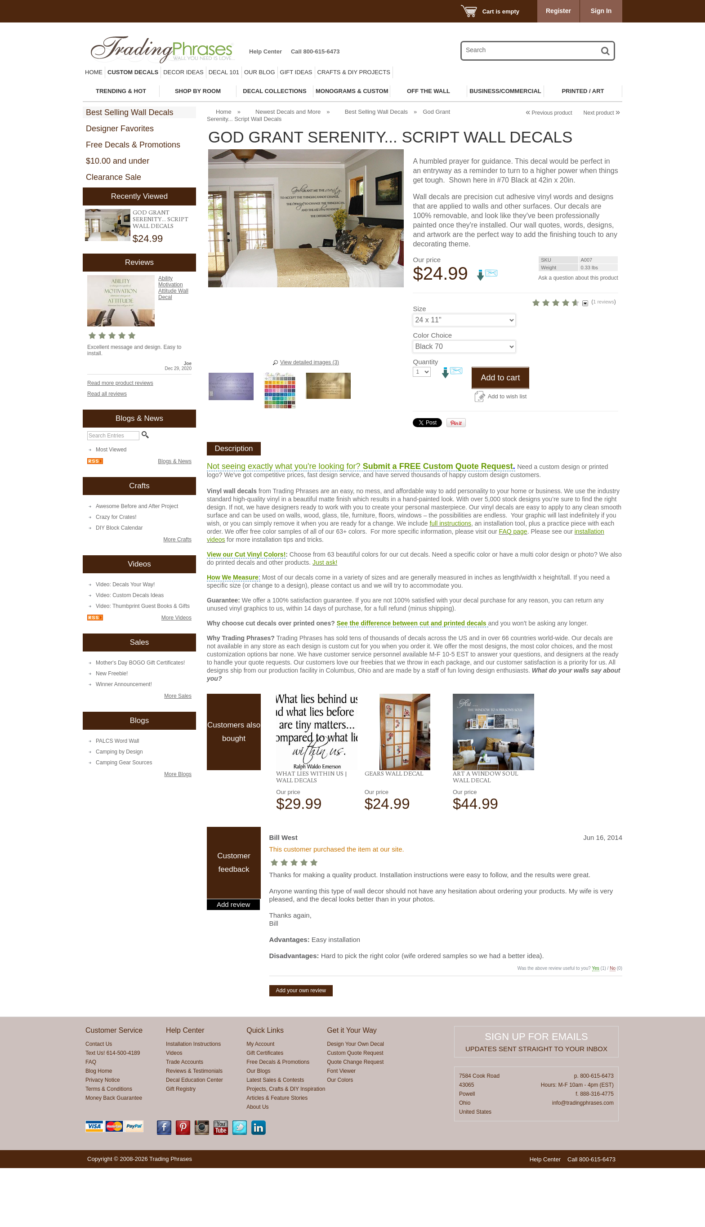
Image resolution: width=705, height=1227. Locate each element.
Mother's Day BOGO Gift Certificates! (140, 663)
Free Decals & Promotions (133, 144)
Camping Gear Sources (124, 762)
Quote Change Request (355, 1121)
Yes (595, 1027)
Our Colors (340, 1139)
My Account (260, 1103)
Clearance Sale (113, 177)
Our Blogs (258, 1130)
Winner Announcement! (124, 684)
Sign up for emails (536, 1095)
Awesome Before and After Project (137, 506)
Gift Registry (181, 1148)
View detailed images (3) (309, 362)
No (613, 1027)
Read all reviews (107, 394)
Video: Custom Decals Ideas (130, 595)
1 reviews (564, 345)
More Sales (178, 696)
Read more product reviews (120, 383)
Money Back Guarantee (113, 1157)
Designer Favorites (120, 128)
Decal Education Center (194, 1139)
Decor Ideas (183, 72)
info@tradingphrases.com (583, 1162)
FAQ (90, 1121)
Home (94, 72)
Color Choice (432, 394)
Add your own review (301, 1049)
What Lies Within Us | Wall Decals (311, 835)
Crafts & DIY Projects (353, 72)
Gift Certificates (264, 1112)
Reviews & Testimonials (194, 1130)
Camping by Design (119, 752)
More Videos (176, 618)
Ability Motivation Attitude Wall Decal (173, 287)
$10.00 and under (117, 160)
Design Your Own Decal (355, 1103)
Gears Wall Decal (394, 832)
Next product (602, 113)
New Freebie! (112, 673)
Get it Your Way (352, 1089)
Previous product (549, 113)
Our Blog (259, 72)
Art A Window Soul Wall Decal (485, 835)
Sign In (601, 10)
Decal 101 (224, 72)
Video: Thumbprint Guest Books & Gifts (143, 606)
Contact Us (98, 1103)
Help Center (265, 51)
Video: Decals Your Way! (125, 584)
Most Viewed (111, 449)
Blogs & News (175, 461)
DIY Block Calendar (119, 528)
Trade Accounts (184, 1121)
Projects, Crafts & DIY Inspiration (285, 1148)
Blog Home (98, 1130)
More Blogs (178, 774)
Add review (233, 963)
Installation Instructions (193, 1103)
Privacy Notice (102, 1139)
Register (558, 10)
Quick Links (265, 1089)
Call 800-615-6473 (315, 51)
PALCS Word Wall (117, 741)
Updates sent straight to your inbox (536, 1107)
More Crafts (177, 539)
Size (419, 367)
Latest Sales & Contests (275, 1139)
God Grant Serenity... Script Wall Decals (160, 219)
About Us (257, 1166)
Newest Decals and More (288, 111)
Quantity (425, 420)
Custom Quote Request (355, 1112)
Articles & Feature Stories (277, 1157)
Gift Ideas (296, 72)
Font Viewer (341, 1130)
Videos (174, 1112)
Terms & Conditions (108, 1148)
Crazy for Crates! (116, 517)
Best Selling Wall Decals (129, 112)
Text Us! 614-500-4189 (112, 1112)
